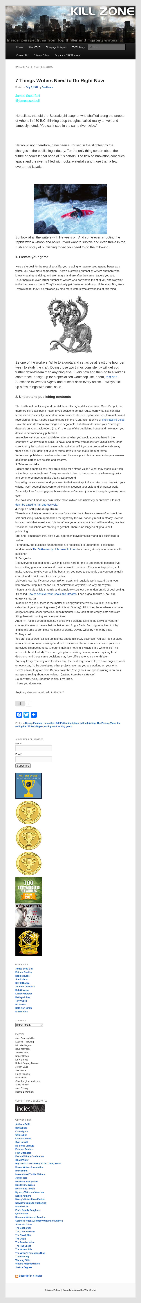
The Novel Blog (23, 1235)
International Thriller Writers (30, 1174)
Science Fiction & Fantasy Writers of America (39, 1221)
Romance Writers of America (30, 1217)
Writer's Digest (35, 726)
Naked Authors (23, 1196)
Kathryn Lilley (22, 997)
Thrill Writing (22, 1256)
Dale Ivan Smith (23, 1008)
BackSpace (21, 1128)
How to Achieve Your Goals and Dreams (52, 593)
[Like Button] (20, 703)
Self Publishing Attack (67, 723)
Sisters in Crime (23, 1224)
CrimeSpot (21, 1135)
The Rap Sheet (23, 1246)
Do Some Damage (24, 1146)
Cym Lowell (21, 1142)
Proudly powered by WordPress (79, 1290)
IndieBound (21, 1170)
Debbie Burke (22, 976)
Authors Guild (22, 1124)
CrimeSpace (21, 1131)
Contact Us (22, 55)
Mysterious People (25, 1188)
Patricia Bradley (23, 972)
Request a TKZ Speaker (67, 55)
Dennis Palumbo (33, 723)
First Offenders (23, 1153)
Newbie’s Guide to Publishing (30, 1203)
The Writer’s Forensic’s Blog (30, 1253)
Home (19, 47)
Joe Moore (47, 87)
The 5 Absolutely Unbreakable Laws (55, 549)
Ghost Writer (22, 1160)
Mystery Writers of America (29, 1192)
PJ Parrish (20, 1004)
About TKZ (34, 47)
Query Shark (21, 1213)
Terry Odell (21, 1001)
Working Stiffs (22, 1260)
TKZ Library (78, 47)
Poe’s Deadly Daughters (28, 1210)
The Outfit (20, 1239)
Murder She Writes (25, 1185)
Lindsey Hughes (23, 993)
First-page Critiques (56, 47)
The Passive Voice (113, 419)
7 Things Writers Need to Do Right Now (59, 80)
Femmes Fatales (23, 1149)
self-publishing (88, 723)
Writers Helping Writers (27, 1263)
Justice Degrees (23, 1267)
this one (111, 377)
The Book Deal (23, 1228)
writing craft (50, 726)
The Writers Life (23, 1249)
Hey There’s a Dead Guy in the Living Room (38, 1163)
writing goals (65, 726)
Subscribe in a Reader (28, 1276)
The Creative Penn (25, 1231)
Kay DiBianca (22, 983)
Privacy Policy (41, 55)
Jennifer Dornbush (25, 986)
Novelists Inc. (22, 1206)
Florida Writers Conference (29, 1156)
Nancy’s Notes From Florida (30, 1199)
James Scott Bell (24, 968)
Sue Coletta (21, 979)
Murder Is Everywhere (26, 1181)
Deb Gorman (22, 990)
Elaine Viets (21, 1011)
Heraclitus (49, 723)
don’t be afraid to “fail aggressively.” (37, 504)
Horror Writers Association (29, 1167)
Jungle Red (21, 1178)
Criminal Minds (23, 1138)
